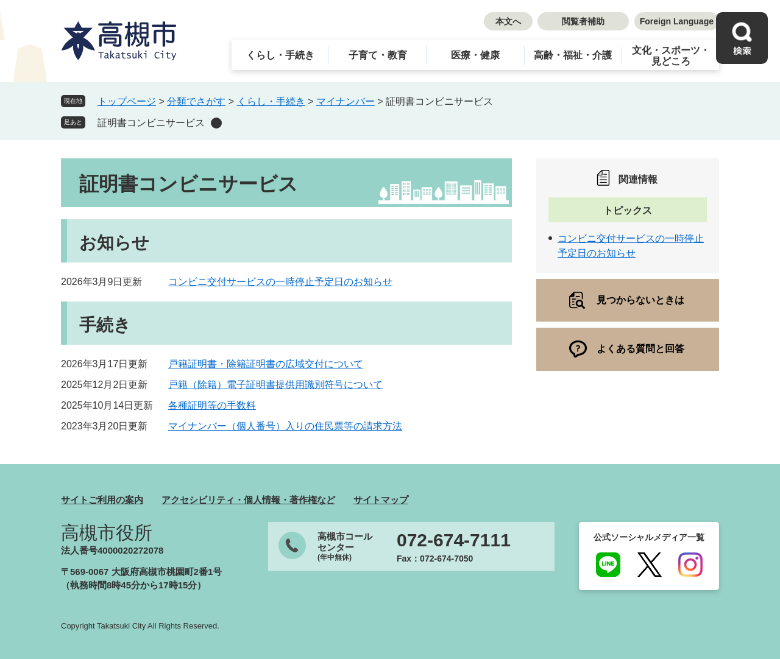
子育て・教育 (378, 55)
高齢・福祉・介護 (573, 55)
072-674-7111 (454, 540)
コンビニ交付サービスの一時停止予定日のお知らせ (280, 282)
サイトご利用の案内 (102, 500)
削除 (216, 123)
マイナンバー (345, 101)
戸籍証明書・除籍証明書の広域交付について (265, 364)
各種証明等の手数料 (212, 405)
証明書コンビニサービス (151, 123)
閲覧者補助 (583, 21)
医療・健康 (475, 55)
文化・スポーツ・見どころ (671, 55)
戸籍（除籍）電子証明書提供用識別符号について (275, 384)
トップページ (127, 101)
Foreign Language (677, 21)
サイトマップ (380, 500)
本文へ (508, 21)
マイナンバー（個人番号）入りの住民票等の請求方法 (285, 426)
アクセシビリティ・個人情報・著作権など (248, 500)
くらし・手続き (280, 55)
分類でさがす (196, 101)
